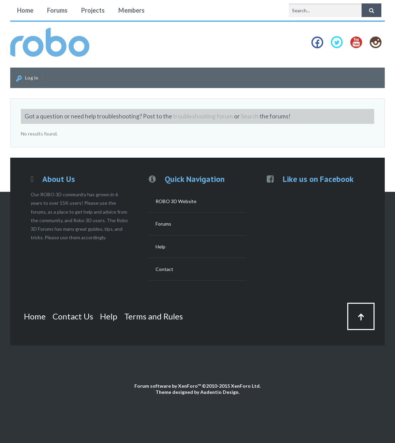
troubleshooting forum (203, 116)
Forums (57, 10)
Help (160, 246)
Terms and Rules (153, 316)
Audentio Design (219, 392)
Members (131, 10)
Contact (164, 269)
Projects (93, 10)
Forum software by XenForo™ (197, 386)
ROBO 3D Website (176, 201)
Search (250, 116)
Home (25, 10)
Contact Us (73, 316)
